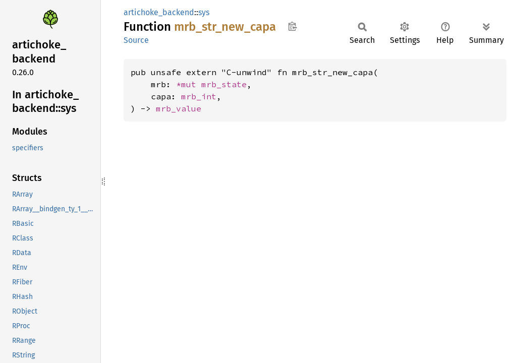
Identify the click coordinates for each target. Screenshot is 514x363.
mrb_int (198, 96)
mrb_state (224, 84)
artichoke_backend (159, 12)
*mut (188, 84)
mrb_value (178, 108)
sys (203, 12)
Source (136, 40)
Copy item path (292, 26)
